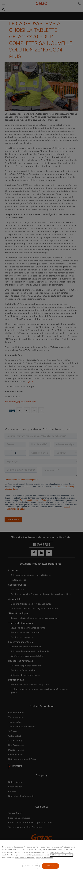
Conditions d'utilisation (25, 866)
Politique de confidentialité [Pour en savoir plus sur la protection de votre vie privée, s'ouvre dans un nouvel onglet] (61, 863)
